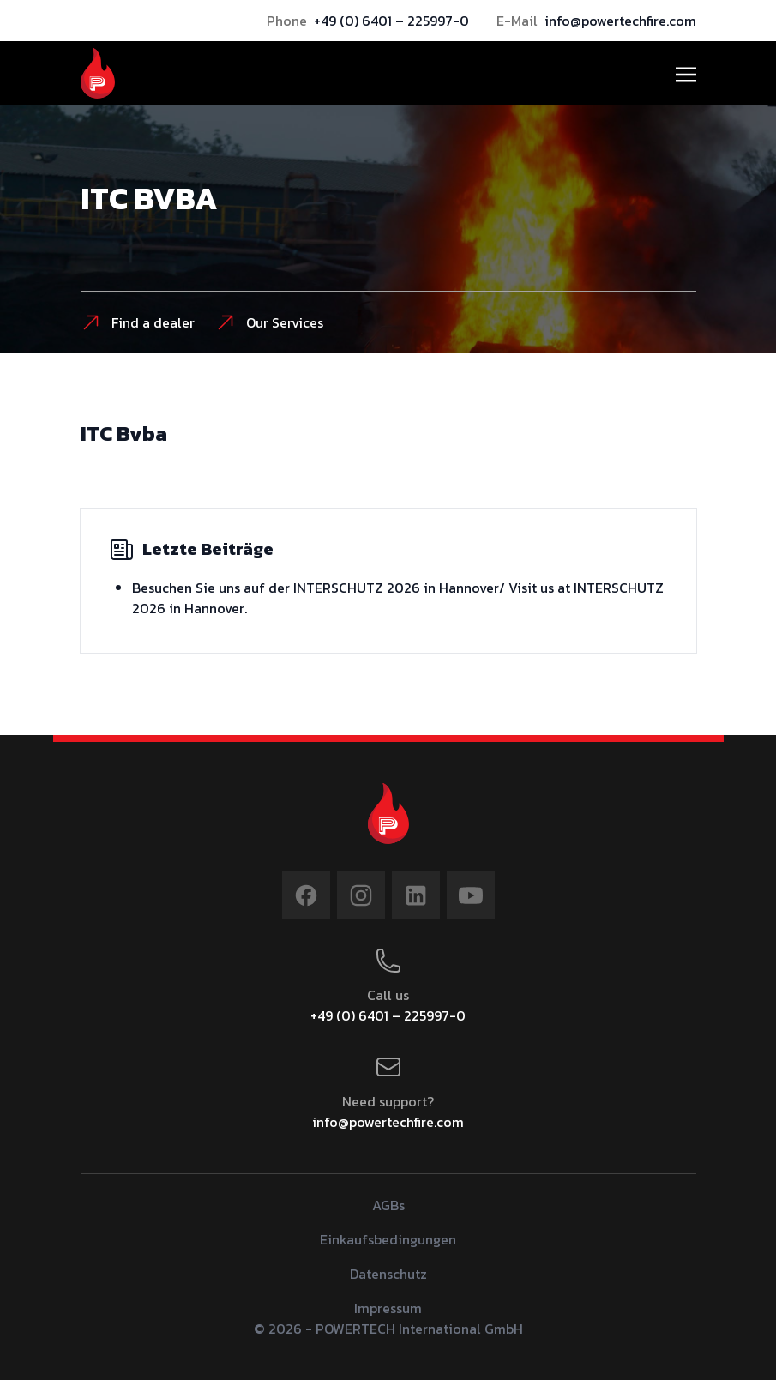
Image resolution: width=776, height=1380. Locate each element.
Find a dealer (138, 322)
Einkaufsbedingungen (388, 1239)
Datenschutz (388, 1273)
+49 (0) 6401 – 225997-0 (391, 20)
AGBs (388, 1205)
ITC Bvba (124, 434)
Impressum (388, 1308)
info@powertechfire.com (620, 20)
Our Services (269, 322)
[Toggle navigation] (686, 73)
